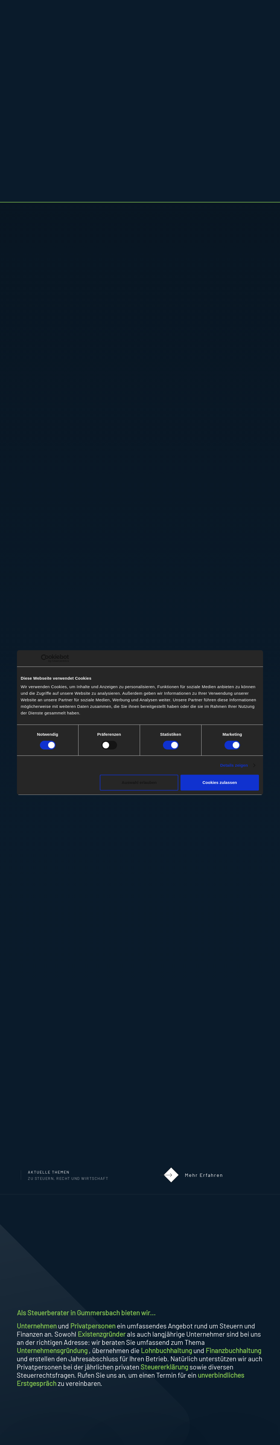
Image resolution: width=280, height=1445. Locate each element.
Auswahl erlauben (139, 782)
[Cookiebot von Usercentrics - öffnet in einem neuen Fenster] (45, 658)
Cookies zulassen (220, 782)
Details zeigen (234, 765)
